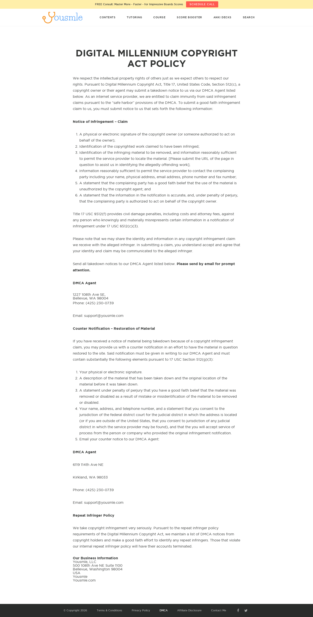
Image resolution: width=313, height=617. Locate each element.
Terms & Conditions (109, 610)
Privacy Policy (141, 610)
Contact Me (218, 610)
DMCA (164, 610)
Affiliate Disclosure (189, 610)
